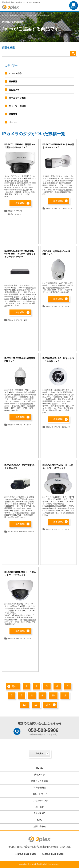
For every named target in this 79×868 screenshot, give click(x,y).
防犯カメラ (11, 211)
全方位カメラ (66, 427)
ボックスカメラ (13, 531)
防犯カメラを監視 (39, 781)
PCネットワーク (39, 794)
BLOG (40, 820)
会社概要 (39, 807)
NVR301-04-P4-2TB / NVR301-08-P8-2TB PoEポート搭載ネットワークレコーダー (20, 254)
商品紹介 (15, 15)
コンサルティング (39, 800)
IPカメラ (19, 211)
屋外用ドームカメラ (14, 214)
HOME (5, 15)
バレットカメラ (67, 208)
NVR (25, 320)
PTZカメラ (65, 306)
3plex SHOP (39, 813)
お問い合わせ (39, 826)
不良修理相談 (39, 787)
